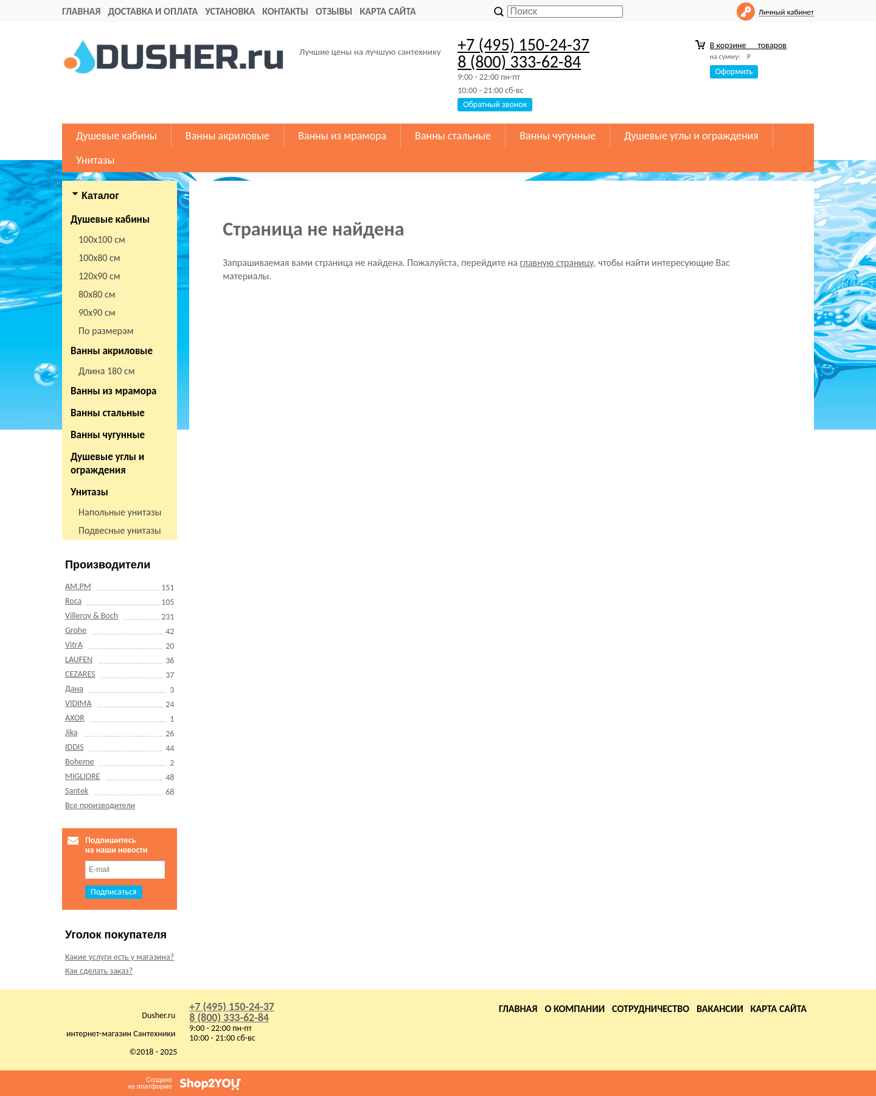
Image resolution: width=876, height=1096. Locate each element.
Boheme (79, 761)
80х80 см (97, 294)
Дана (74, 688)
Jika (71, 732)
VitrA (74, 645)
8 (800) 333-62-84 (519, 61)
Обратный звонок (495, 104)
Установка (230, 11)
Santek (76, 791)
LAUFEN (78, 659)
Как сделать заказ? (99, 971)
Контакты (285, 11)
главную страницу (557, 262)
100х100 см (101, 239)
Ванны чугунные (558, 135)
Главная (81, 11)
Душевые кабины (116, 135)
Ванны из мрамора (342, 135)
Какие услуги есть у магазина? (119, 957)
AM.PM (78, 586)
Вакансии (720, 1008)
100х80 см (99, 258)
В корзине (748, 45)
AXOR (75, 718)
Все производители (100, 805)
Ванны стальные (453, 135)
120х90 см (99, 276)
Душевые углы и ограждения (691, 135)
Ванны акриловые (227, 135)
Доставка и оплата (153, 11)
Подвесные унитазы (119, 530)
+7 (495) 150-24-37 (523, 44)
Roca (73, 601)
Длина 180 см (106, 371)
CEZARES (80, 674)
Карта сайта (387, 11)
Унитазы (95, 160)
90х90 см (97, 312)
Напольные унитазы (119, 512)
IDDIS (74, 747)
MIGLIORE (82, 776)
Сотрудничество (650, 1008)
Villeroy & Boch (91, 615)
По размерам (106, 331)
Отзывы (334, 11)
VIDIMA (78, 703)
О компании (574, 1008)
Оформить (734, 71)
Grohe (75, 630)
